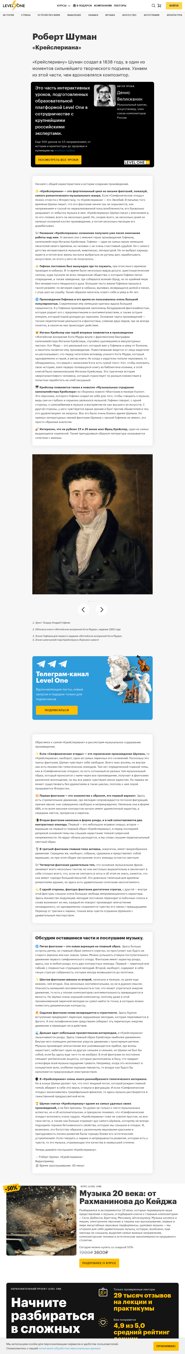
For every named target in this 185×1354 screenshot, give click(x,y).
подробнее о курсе (99, 1263)
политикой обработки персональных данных (69, 1348)
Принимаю (166, 1346)
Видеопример (44, 1161)
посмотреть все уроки (58, 159)
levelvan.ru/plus (64, 150)
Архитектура (174, 15)
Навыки (93, 15)
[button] (91, 601)
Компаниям (103, 6)
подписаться (57, 710)
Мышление (74, 15)
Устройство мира (49, 15)
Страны (25, 15)
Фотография (152, 15)
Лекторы (120, 6)
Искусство (129, 15)
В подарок (82, 5)
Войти (173, 6)
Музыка (110, 15)
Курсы (61, 6)
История (8, 15)
